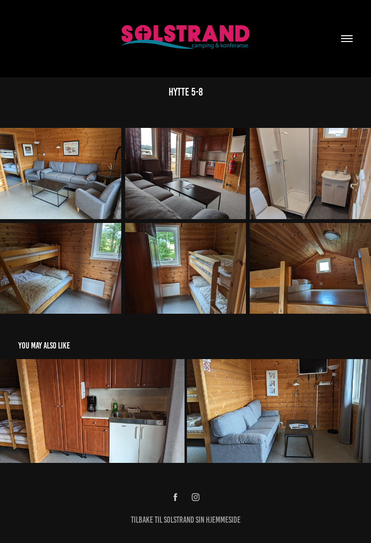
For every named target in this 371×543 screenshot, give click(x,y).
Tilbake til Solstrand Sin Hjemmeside (186, 520)
